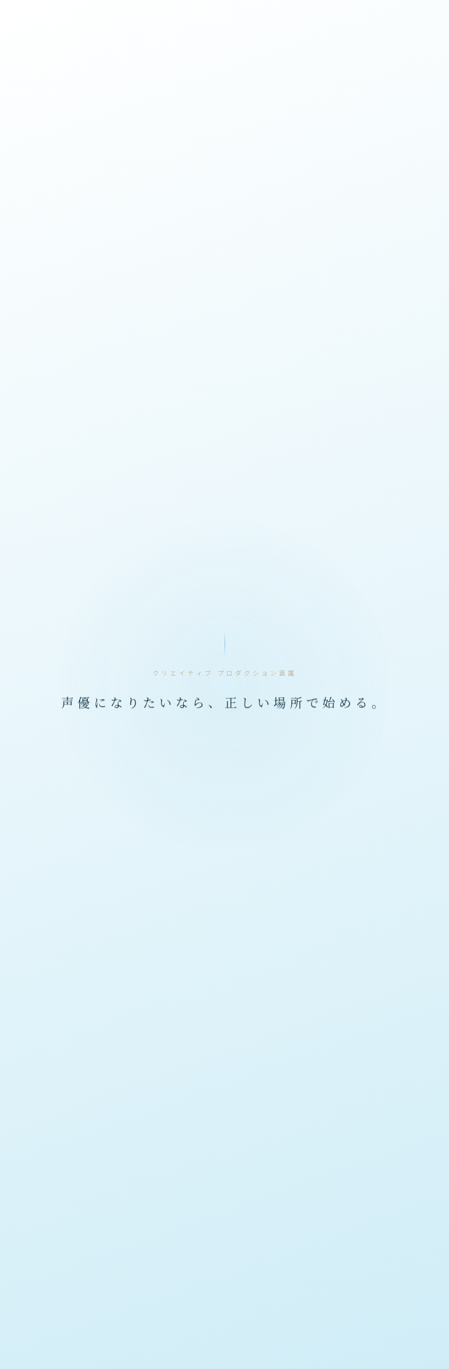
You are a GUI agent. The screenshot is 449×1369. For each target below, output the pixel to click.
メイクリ (242, 1325)
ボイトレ (190, 1325)
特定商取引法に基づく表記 (224, 1195)
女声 (140, 1348)
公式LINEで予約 (78, 1158)
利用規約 (371, 1177)
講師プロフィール (224, 1158)
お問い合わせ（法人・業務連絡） (115, 1214)
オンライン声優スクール (109, 1325)
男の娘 (180, 1348)
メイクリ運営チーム (371, 1195)
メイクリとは (370, 1158)
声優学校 (387, 1325)
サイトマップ (334, 1214)
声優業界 (36, 1348)
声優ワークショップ (315, 1325)
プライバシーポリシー (78, 1195)
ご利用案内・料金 (224, 1177)
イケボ (32, 1325)
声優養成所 (92, 1348)
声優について (78, 1177)
